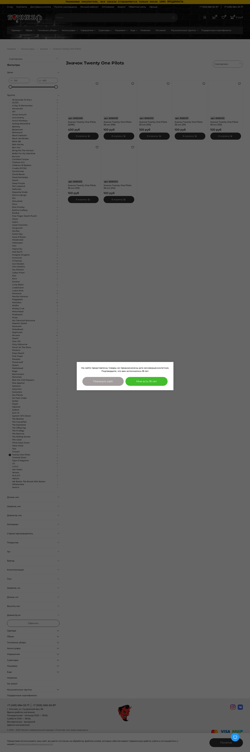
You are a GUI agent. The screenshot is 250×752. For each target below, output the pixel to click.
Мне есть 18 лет (146, 381)
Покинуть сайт (103, 381)
